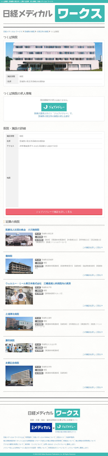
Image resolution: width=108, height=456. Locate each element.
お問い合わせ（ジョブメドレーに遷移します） (60, 444)
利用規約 (28, 437)
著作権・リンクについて (33, 444)
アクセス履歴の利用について (13, 444)
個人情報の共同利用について (86, 441)
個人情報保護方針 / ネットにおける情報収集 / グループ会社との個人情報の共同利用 (32, 441)
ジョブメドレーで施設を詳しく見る (54, 212)
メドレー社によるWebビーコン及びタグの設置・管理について (25, 448)
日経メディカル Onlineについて (44, 437)
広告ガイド (60, 437)
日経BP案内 (70, 437)
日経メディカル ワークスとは (13, 437)
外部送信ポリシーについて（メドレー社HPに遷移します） (68, 448)
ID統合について (68, 441)
